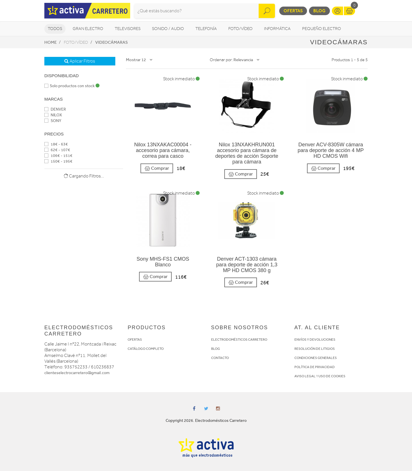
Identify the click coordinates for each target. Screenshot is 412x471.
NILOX (53, 115)
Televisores (127, 28)
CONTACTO (220, 358)
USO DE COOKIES (331, 376)
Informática (277, 28)
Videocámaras (111, 42)
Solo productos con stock (72, 85)
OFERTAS (135, 340)
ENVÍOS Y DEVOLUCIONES (314, 340)
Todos (55, 28)
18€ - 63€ (56, 144)
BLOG (215, 349)
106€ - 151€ (58, 155)
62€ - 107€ (57, 149)
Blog (319, 10)
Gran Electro (88, 28)
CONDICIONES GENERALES (315, 358)
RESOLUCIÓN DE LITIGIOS (314, 349)
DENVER (55, 109)
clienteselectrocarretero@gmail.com (77, 372)
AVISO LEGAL (305, 376)
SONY (52, 120)
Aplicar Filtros (79, 61)
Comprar (156, 168)
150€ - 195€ (58, 161)
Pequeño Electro (321, 28)
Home (50, 42)
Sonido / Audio (168, 28)
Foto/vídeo (240, 28)
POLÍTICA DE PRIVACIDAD (314, 367)
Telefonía (206, 28)
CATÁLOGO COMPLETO (146, 349)
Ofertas (293, 10)
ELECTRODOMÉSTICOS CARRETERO (239, 340)
